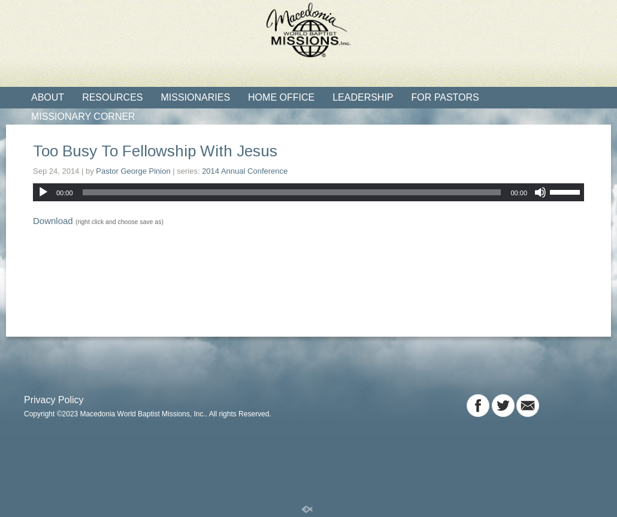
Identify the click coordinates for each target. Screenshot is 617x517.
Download (53, 221)
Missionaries (195, 97)
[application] (308, 192)
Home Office (281, 97)
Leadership (362, 97)
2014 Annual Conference (245, 171)
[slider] (292, 192)
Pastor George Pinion (133, 171)
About (47, 97)
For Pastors (445, 97)
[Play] (43, 192)
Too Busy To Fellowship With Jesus (155, 151)
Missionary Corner (83, 116)
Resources (112, 97)
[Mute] (540, 192)
